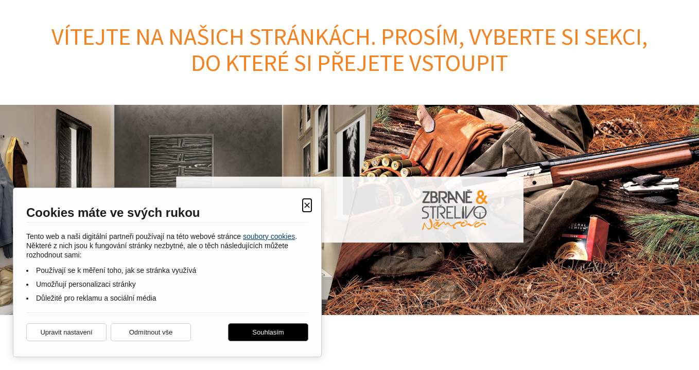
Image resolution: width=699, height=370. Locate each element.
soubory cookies (269, 236)
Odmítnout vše (151, 332)
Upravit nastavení (66, 332)
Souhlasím (268, 332)
